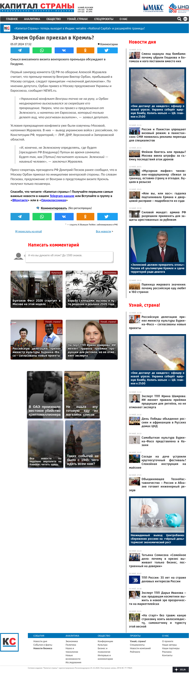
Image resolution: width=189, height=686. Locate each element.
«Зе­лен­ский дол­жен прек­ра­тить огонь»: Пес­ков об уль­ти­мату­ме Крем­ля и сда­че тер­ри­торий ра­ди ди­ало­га (157, 268)
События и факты (42, 644)
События (38, 635)
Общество (53, 19)
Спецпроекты (104, 19)
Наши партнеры (171, 648)
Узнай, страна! (77, 19)
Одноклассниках (53, 200)
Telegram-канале (62, 196)
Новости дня (142, 42)
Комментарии (109, 44)
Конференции (105, 641)
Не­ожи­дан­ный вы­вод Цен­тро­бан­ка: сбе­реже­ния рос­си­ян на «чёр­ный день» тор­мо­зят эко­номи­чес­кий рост (157, 538)
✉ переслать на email (28, 231)
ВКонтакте (20, 200)
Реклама (167, 651)
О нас (123, 19)
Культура (56, 272)
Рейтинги (135, 651)
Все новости (103, 231)
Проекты (135, 635)
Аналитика (32, 19)
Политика (71, 644)
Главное (12, 19)
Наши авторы (169, 644)
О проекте (167, 641)
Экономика (110, 272)
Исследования (73, 662)
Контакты (167, 655)
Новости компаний (140, 648)
